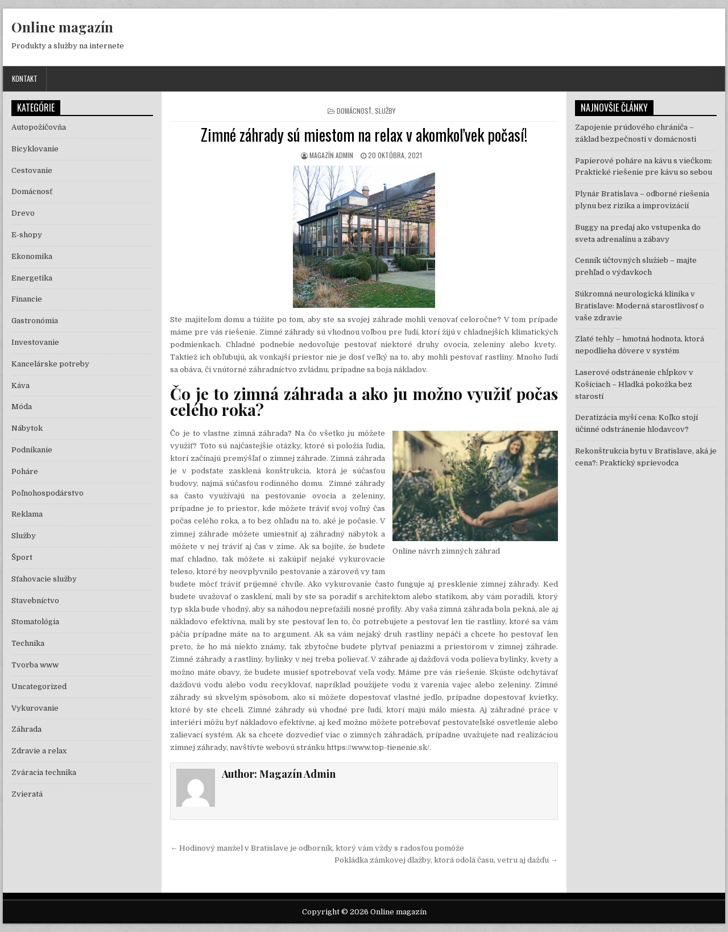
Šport (21, 557)
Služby (385, 111)
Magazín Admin (331, 155)
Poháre (24, 471)
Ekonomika (31, 256)
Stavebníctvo (35, 600)
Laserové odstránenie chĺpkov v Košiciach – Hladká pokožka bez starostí (634, 384)
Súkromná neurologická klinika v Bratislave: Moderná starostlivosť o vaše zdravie (639, 306)
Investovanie (35, 342)
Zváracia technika (43, 772)
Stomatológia (35, 621)
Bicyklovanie (35, 149)
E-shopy (26, 234)
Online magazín (62, 27)
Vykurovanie (35, 708)
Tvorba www (35, 665)
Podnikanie (31, 450)
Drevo (23, 213)
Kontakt (25, 78)
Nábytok (27, 428)
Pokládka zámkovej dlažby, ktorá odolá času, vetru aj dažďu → (446, 860)
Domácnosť (354, 111)
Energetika (31, 278)
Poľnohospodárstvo (47, 493)
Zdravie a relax (39, 751)
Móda (21, 406)
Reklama (27, 514)
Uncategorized (39, 686)
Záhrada (26, 729)
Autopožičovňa (38, 127)
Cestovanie (31, 170)
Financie (26, 299)
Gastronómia (34, 320)
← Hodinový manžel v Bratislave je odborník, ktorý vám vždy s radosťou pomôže (317, 848)
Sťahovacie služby (44, 579)
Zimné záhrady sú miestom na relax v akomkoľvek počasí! (364, 134)
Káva (20, 385)
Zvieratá (27, 794)
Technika (27, 643)
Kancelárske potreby (50, 364)
